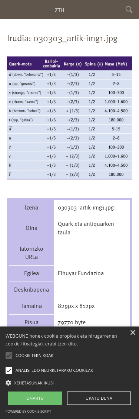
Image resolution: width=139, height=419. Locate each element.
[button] (69, 382)
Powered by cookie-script (28, 411)
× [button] (132, 333)
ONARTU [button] (35, 398)
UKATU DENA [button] (99, 398)
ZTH (59, 10)
